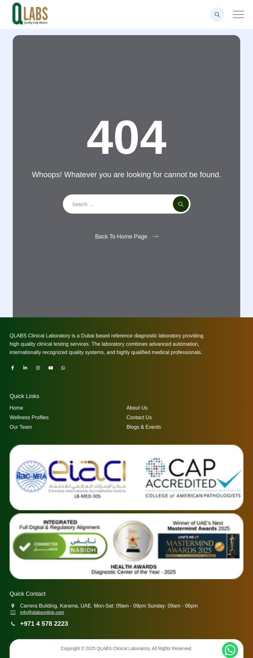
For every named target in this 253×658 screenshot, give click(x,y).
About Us (137, 408)
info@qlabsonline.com (42, 612)
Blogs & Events (144, 427)
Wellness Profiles (29, 417)
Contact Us (139, 417)
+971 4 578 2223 (44, 623)
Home (16, 408)
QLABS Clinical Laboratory (123, 648)
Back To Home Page (121, 236)
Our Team (21, 427)
